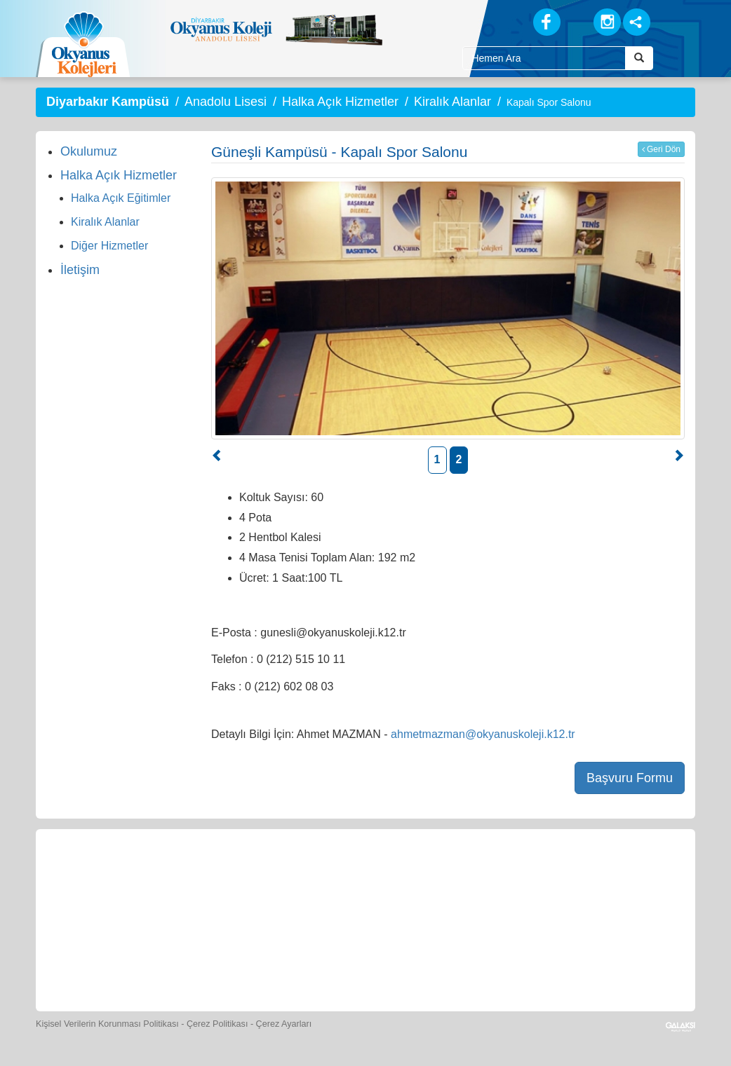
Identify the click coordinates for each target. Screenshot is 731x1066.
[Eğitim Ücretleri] (561, 876)
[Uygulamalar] (398, 960)
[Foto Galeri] (432, 876)
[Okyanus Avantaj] (333, 960)
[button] (217, 457)
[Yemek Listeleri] (304, 876)
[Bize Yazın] (110, 876)
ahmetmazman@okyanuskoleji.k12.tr (483, 734)
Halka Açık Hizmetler (340, 102)
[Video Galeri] (497, 876)
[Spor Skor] (368, 876)
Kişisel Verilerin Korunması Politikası (107, 1024)
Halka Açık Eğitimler (120, 198)
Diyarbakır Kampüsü (107, 102)
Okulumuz (88, 151)
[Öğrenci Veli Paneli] (175, 876)
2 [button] (459, 459)
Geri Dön (661, 149)
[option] (448, 308)
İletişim (80, 270)
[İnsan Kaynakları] (624, 876)
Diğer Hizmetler (109, 246)
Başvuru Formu (629, 778)
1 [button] (437, 459)
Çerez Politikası (217, 1024)
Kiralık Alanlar (452, 102)
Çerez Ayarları (284, 1024)
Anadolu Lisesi (226, 102)
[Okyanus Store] (239, 876)
